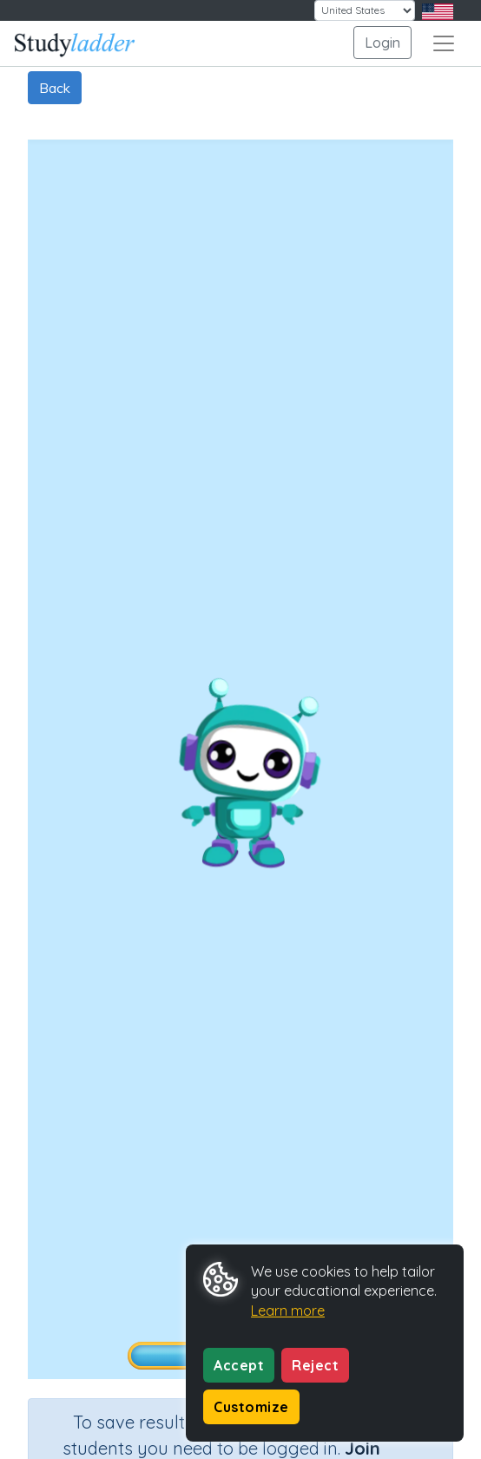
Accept (239, 1365)
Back (54, 87)
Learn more (288, 1310)
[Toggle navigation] (443, 43)
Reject (315, 1365)
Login (382, 42)
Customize (251, 1407)
